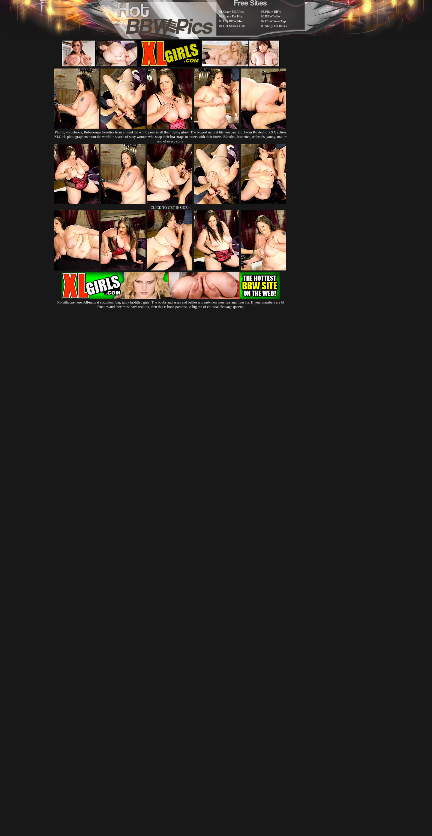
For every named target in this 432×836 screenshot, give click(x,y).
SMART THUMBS (226, 690)
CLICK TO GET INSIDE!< (171, 208)
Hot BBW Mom (233, 21)
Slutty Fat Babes (276, 26)
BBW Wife (272, 16)
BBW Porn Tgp (275, 21)
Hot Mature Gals (234, 26)
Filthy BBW (273, 11)
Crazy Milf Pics (233, 11)
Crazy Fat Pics (232, 16)
